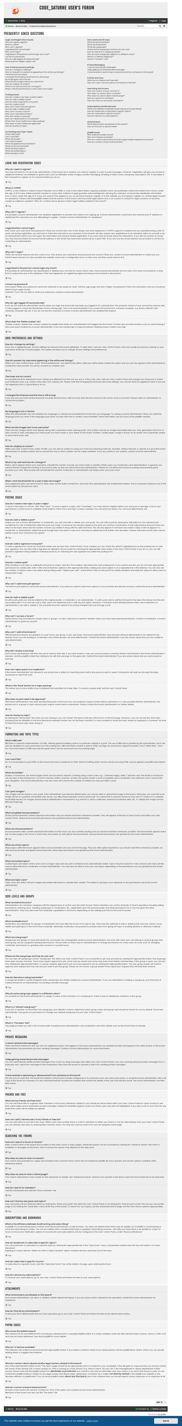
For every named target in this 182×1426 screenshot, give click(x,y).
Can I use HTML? (12, 137)
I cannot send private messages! (101, 67)
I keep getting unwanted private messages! (106, 70)
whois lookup (41, 1368)
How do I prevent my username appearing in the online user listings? (34, 72)
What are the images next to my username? (24, 82)
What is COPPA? (12, 45)
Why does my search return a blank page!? (106, 96)
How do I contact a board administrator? (105, 142)
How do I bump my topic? (16, 126)
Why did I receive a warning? (17, 116)
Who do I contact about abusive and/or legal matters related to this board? (120, 139)
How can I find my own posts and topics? (105, 101)
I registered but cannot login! (17, 49)
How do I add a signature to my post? (21, 102)
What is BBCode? (12, 134)
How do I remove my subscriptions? (102, 116)
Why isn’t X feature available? (100, 137)
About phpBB (44, 1336)
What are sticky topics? (15, 148)
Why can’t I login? (13, 52)
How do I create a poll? (15, 104)
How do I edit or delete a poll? (17, 109)
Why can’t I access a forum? (17, 111)
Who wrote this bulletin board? (100, 135)
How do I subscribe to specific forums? (104, 113)
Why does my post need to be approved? (23, 123)
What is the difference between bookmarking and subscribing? (114, 109)
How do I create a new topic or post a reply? (24, 97)
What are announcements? (17, 146)
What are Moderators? (97, 45)
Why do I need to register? (16, 42)
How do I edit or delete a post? (18, 99)
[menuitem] (21, 21)
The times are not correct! (16, 74)
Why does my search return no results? (104, 93)
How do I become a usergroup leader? (103, 52)
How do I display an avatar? (17, 84)
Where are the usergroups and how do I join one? (108, 49)
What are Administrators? (98, 42)
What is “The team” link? (97, 59)
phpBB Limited (84, 1334)
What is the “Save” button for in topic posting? (25, 121)
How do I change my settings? (18, 70)
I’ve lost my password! (15, 57)
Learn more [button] (92, 1421)
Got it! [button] (166, 1421)
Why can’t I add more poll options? (20, 107)
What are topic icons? (14, 153)
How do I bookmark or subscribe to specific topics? (109, 111)
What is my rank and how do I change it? (23, 86)
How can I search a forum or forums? (103, 91)
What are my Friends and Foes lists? (103, 80)
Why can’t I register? (14, 47)
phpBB (138, 416)
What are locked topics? (15, 151)
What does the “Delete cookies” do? (20, 61)
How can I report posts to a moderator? (22, 119)
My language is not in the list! (17, 79)
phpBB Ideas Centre (132, 1350)
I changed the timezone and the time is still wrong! (27, 77)
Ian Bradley (162, 1414)
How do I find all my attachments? (102, 126)
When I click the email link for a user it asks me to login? (29, 89)
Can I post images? (13, 141)
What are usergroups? (97, 47)
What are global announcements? (20, 144)
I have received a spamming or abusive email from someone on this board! (120, 72)
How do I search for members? (100, 98)
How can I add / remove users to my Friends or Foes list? (111, 83)
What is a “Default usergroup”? (100, 57)
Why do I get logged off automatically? (22, 59)
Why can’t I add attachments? (18, 114)
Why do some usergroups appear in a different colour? (111, 54)
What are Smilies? (13, 139)
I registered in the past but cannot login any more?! (27, 54)
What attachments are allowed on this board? (107, 124)
